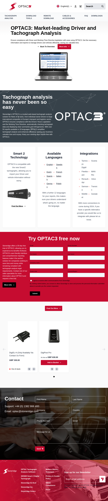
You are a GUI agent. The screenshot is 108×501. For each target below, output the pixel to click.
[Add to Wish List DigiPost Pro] (52, 369)
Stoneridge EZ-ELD (28, 483)
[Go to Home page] (21, 6)
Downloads (97, 16)
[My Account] (75, 6)
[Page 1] (54, 376)
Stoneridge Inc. (27, 487)
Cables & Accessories (68, 17)
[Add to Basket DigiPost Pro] (54, 362)
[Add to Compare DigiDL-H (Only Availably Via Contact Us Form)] (34, 369)
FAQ (86, 16)
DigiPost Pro (46, 353)
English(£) (64, 6)
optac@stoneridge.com (25, 411)
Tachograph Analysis (11, 17)
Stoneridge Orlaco (28, 491)
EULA (48, 489)
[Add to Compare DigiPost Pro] (57, 369)
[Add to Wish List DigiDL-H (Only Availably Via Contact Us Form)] (29, 369)
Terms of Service (76, 487)
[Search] (102, 6)
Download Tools (31, 17)
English (50, 165)
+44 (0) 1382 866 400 (27, 406)
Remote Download (49, 17)
